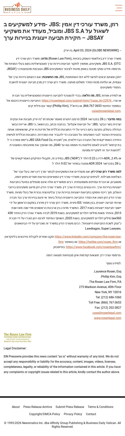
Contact (91, 414)
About (16, 407)
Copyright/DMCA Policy (44, 414)
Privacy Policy (73, 414)
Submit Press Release (70, 407)
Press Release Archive (37, 407)
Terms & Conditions (100, 407)
